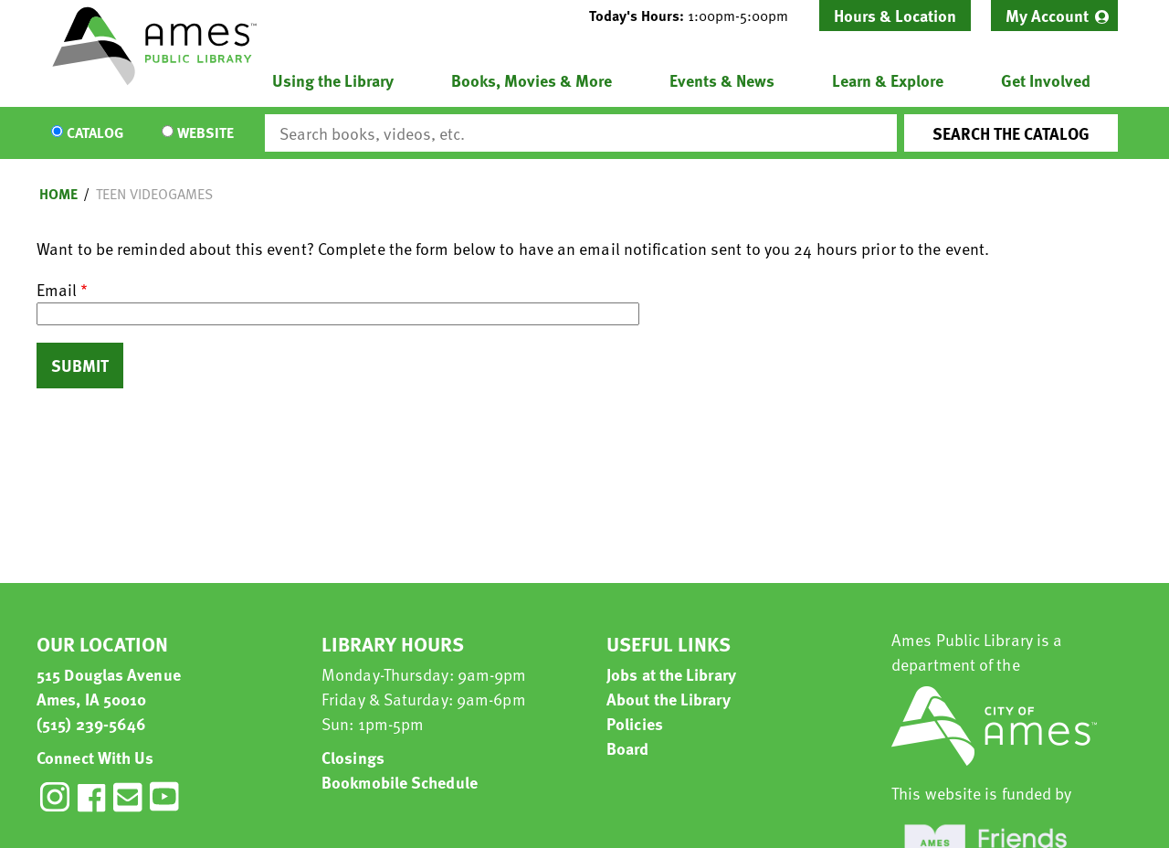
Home (58, 194)
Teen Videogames (154, 194)
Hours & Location (895, 15)
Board (627, 748)
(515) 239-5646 (91, 723)
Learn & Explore (887, 80)
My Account (1047, 15)
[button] (696, 15)
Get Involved (1045, 80)
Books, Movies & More (531, 80)
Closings (352, 757)
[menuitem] (1054, 15)
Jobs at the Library (671, 674)
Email (57, 289)
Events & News (721, 80)
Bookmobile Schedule (399, 781)
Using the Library (333, 80)
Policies (634, 723)
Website (205, 133)
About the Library (668, 698)
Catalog (95, 133)
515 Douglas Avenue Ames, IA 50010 (109, 686)
